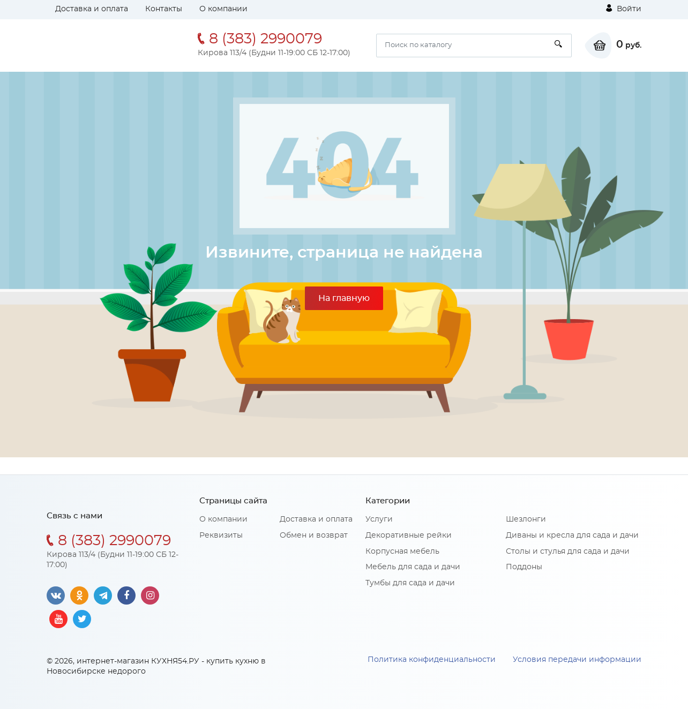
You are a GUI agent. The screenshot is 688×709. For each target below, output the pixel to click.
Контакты (163, 9)
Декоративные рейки (408, 535)
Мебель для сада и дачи (412, 567)
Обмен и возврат (314, 535)
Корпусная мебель (402, 551)
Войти (623, 8)
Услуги (379, 519)
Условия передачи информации (577, 659)
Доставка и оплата (91, 9)
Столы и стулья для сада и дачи (568, 551)
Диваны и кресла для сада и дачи (572, 535)
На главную (344, 298)
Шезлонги (526, 519)
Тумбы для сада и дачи (410, 583)
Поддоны (524, 567)
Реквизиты (221, 535)
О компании (223, 9)
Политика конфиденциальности (432, 659)
